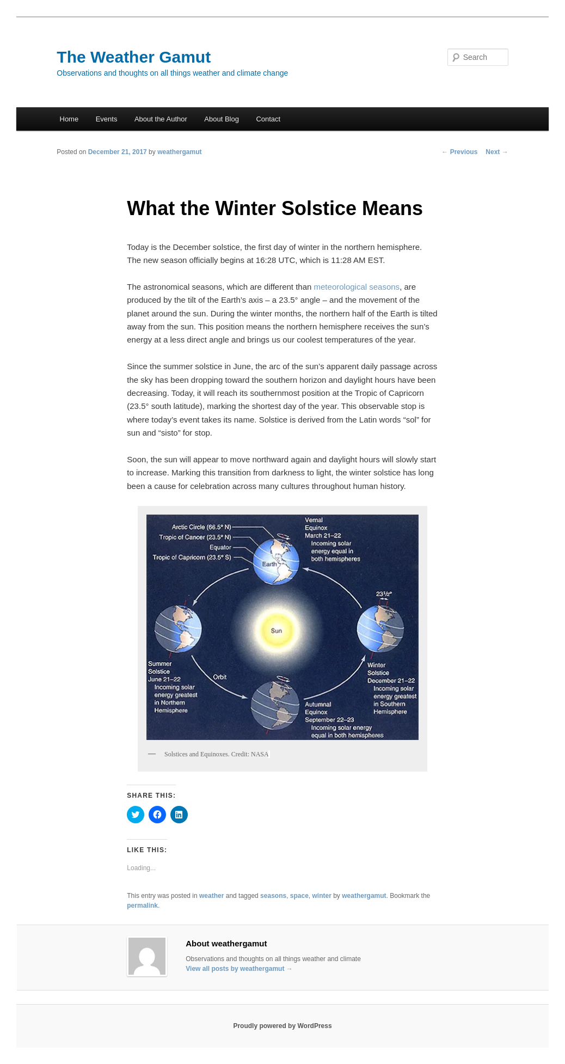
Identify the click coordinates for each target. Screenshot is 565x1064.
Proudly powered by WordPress (282, 1026)
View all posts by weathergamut (239, 969)
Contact (268, 119)
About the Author (160, 119)
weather (211, 896)
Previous (459, 152)
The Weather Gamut (134, 57)
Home (69, 119)
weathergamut (179, 152)
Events (107, 119)
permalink (142, 905)
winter (321, 896)
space (299, 896)
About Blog (221, 119)
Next (497, 152)
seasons (273, 896)
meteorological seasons (357, 286)
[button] (282, 627)
